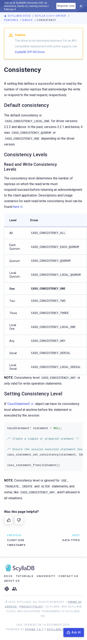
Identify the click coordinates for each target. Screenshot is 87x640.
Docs (8, 576)
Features (11, 20)
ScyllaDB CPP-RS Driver (30, 52)
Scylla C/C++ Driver (51, 15)
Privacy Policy (31, 606)
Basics (28, 20)
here (16, 207)
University (46, 576)
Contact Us (68, 576)
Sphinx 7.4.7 (34, 629)
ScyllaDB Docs (18, 15)
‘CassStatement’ (18, 404)
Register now (66, 5)
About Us (12, 580)
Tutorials (25, 576)
